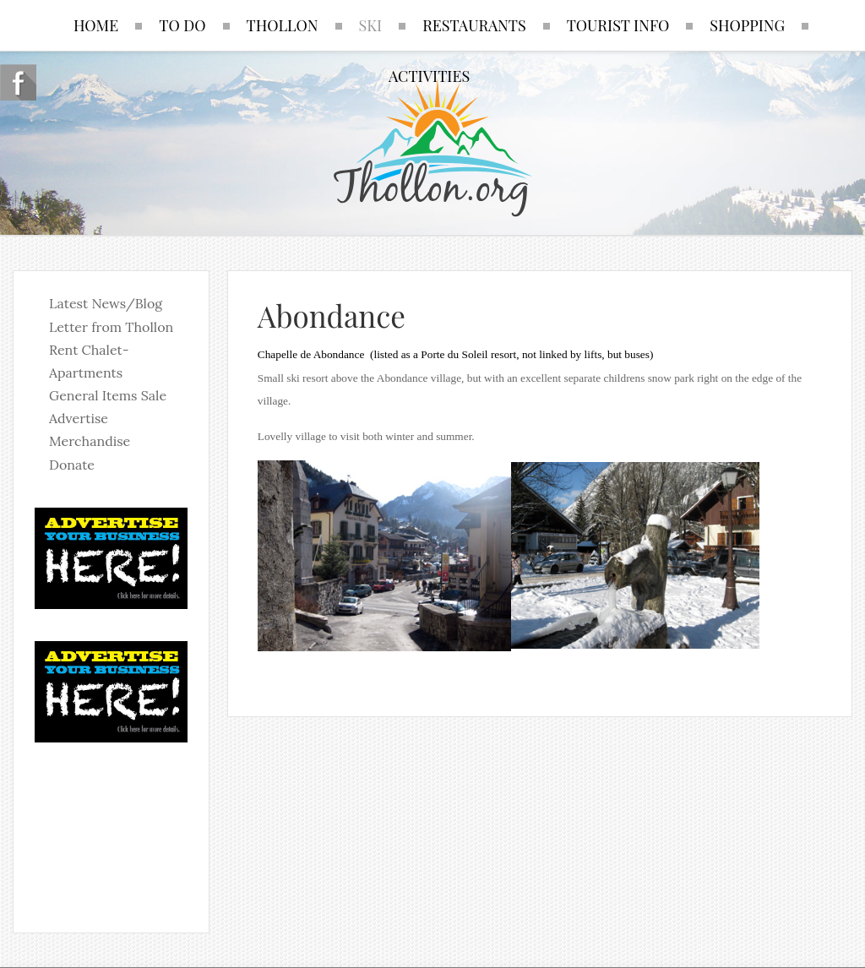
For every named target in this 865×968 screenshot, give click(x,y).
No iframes (111, 826)
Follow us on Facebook (18, 82)
